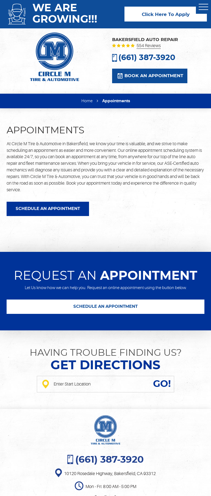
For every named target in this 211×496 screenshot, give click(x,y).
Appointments (116, 100)
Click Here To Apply (166, 14)
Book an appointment (153, 76)
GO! (162, 384)
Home (87, 101)
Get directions (105, 365)
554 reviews (149, 46)
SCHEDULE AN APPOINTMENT (48, 209)
